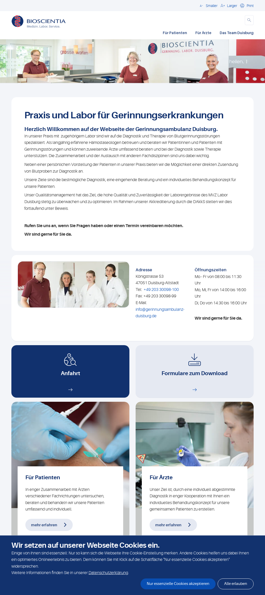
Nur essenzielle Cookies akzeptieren (178, 584)
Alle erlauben (235, 584)
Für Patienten (175, 32)
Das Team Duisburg (237, 32)
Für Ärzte (203, 32)
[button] (207, 5)
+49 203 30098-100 (161, 289)
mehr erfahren (44, 524)
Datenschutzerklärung (108, 572)
